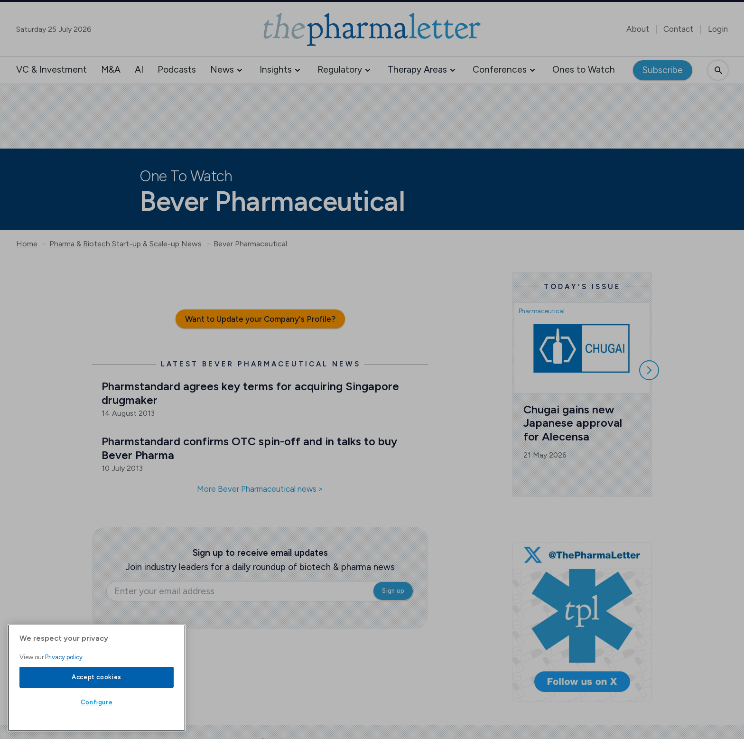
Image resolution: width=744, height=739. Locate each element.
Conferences (500, 69)
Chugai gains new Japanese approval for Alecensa (574, 422)
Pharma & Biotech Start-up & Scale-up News (125, 244)
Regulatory (339, 69)
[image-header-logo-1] (371, 29)
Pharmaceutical (542, 311)
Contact (678, 29)
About (637, 29)
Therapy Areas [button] (417, 69)
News (222, 69)
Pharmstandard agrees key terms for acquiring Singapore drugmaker (252, 393)
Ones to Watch (583, 69)
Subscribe (662, 70)
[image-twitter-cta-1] (582, 622)
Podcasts (177, 69)
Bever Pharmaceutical (250, 244)
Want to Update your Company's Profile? (260, 319)
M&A (111, 69)
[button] (239, 70)
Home (26, 244)
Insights (276, 69)
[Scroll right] (649, 370)
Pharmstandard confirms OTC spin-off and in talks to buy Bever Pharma (251, 448)
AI (139, 69)
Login (718, 29)
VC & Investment (51, 69)
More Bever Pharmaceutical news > (260, 489)
